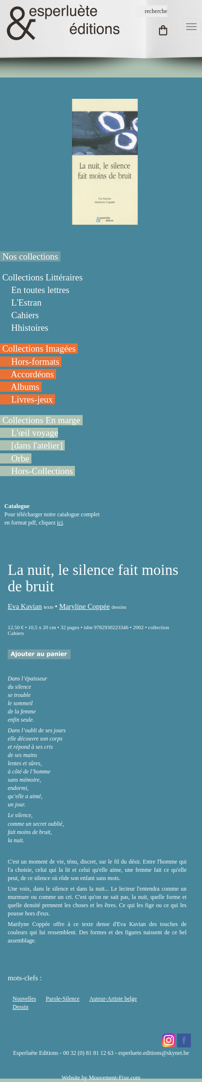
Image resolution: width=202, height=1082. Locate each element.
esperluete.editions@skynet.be (153, 1053)
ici (60, 522)
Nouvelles (24, 998)
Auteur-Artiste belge (113, 998)
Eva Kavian (25, 606)
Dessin (21, 1007)
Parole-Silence (63, 998)
